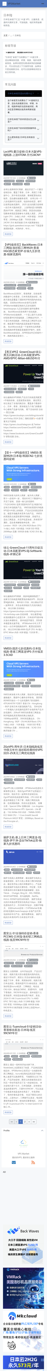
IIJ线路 (7, 487)
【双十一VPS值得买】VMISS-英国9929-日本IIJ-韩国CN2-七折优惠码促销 (23, 456)
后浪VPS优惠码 (10, 288)
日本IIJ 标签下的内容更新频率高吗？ (22, 129)
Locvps (31, 178)
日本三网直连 (24, 1056)
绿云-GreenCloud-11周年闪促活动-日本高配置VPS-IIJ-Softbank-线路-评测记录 (23, 551)
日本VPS (36, 873)
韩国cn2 (26, 487)
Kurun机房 (8, 780)
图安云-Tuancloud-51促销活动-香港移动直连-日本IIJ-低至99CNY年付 (23, 1030)
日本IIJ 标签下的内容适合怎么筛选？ (22, 120)
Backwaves (32, 282)
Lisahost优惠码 (17, 870)
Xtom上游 (20, 181)
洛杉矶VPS (19, 683)
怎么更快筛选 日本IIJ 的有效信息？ (21, 138)
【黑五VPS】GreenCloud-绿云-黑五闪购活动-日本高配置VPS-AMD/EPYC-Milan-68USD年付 (23, 355)
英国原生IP (33, 490)
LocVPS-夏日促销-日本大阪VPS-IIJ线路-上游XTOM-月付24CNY (23, 153)
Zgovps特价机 (19, 780)
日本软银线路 (9, 392)
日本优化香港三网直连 (12, 686)
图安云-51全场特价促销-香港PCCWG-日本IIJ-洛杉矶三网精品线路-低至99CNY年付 (23, 936)
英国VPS (24, 490)
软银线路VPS (35, 588)
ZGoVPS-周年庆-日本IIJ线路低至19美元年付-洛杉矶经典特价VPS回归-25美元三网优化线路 (23, 750)
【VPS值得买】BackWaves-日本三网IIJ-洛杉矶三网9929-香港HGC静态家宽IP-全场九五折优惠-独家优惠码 (23, 249)
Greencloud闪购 (10, 389)
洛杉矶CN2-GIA (32, 963)
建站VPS (7, 184)
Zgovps (30, 777)
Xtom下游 (8, 588)
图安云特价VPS (17, 966)
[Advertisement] (23, 1199)
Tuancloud (33, 960)
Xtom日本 (35, 585)
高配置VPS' (22, 389)
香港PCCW (28, 966)
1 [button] (20, 1121)
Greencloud (34, 386)
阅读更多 (8, 234)
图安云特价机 (36, 1056)
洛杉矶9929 (21, 288)
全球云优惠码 (17, 184)
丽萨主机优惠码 (18, 873)
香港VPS (19, 392)
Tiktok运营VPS (30, 870)
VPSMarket (11, 4)
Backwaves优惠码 (24, 285)
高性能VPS (17, 588)
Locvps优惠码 (9, 181)
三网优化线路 (9, 783)
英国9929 (15, 490)
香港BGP (25, 686)
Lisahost (32, 867)
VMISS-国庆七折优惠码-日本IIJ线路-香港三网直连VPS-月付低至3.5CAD (23, 652)
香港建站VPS (9, 689)
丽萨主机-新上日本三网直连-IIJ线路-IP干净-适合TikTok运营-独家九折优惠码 (23, 840)
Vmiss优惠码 (16, 487)
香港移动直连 (17, 1059)
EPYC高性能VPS (10, 585)
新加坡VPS (8, 591)
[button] (29, 1121)
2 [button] (24, 1121)
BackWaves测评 (10, 285)
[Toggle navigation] (42, 4)
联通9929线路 (36, 487)
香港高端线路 (35, 686)
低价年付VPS (30, 181)
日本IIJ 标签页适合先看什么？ (21, 93)
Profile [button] (7, 1130)
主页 (6, 35)
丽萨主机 (8, 873)
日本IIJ (27, 184)
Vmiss (32, 484)
